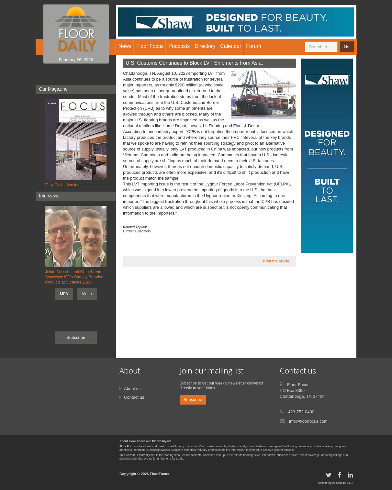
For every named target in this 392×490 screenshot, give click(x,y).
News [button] (124, 46)
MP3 (64, 294)
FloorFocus (159, 474)
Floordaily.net (145, 455)
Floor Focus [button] (149, 46)
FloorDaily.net (161, 441)
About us (132, 388)
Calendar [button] (230, 46)
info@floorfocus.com (308, 421)
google (163, 261)
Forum (253, 46)
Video (87, 294)
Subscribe (75, 337)
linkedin (151, 261)
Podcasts (179, 46)
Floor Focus (127, 446)
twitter (140, 261)
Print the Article (276, 261)
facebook (128, 261)
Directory (205, 46)
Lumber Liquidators (137, 231)
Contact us (134, 397)
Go (346, 46)
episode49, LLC (342, 482)
